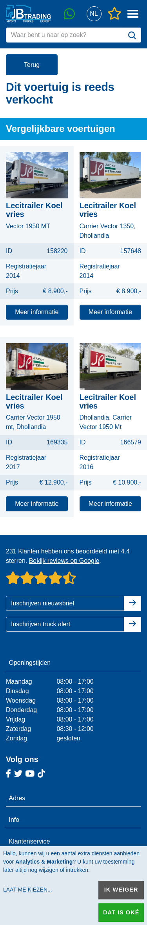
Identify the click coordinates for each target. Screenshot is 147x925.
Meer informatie (36, 312)
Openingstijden (30, 662)
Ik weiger (121, 889)
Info (14, 819)
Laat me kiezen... (27, 889)
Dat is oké (121, 912)
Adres (17, 798)
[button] (93, 14)
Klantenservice (29, 841)
